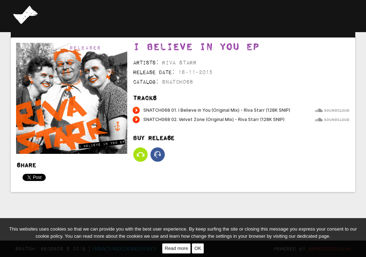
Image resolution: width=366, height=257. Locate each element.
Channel (291, 47)
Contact (331, 47)
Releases (85, 47)
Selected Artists (144, 47)
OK (197, 248)
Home (49, 47)
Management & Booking (226, 47)
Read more (176, 248)
